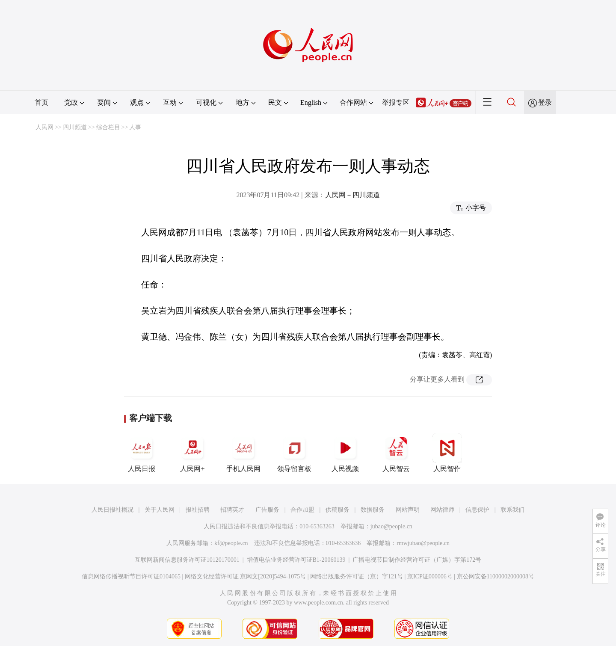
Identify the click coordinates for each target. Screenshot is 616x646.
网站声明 (408, 510)
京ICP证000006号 (430, 576)
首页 (41, 102)
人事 (135, 127)
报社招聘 (198, 510)
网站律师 (442, 510)
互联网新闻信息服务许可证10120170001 (187, 560)
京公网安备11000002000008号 (495, 576)
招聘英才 (232, 510)
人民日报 (142, 452)
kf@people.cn (231, 543)
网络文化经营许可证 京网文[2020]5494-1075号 (245, 576)
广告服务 (267, 510)
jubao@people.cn (391, 526)
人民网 (44, 127)
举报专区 (395, 102)
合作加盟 (302, 510)
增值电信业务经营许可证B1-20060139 (296, 560)
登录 (545, 102)
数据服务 (373, 510)
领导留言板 (294, 452)
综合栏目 (108, 127)
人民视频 (345, 452)
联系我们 (512, 510)
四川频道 (75, 127)
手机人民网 (243, 452)
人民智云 (396, 452)
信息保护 (477, 510)
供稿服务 (337, 510)
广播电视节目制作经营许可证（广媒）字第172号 (416, 560)
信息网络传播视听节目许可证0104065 (131, 576)
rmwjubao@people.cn (423, 543)
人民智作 (447, 452)
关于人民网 (160, 510)
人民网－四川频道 (352, 195)
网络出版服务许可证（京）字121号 (356, 576)
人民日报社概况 (112, 510)
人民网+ (192, 452)
